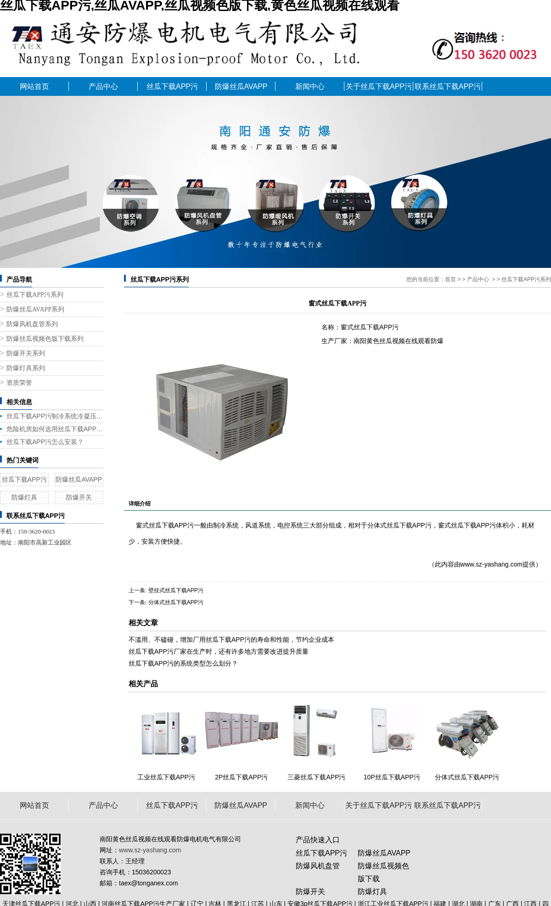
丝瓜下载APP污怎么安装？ (45, 441)
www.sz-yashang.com (492, 564)
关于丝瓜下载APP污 (379, 86)
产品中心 (103, 86)
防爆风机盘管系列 (32, 324)
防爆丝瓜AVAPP (241, 86)
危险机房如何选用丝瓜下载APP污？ (54, 429)
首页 (450, 279)
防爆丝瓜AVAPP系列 (35, 309)
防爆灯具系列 (25, 368)
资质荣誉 (19, 382)
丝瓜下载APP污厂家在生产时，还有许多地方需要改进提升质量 (219, 651)
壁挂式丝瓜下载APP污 (175, 590)
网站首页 (34, 86)
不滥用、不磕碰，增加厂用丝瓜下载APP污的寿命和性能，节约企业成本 (231, 639)
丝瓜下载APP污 (172, 86)
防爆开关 (79, 497)
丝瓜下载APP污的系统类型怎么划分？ (183, 663)
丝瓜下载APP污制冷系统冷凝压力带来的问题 (54, 416)
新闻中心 (310, 86)
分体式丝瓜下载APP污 (175, 602)
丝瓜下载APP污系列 (34, 294)
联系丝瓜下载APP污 (448, 86)
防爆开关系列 (25, 353)
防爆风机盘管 (318, 866)
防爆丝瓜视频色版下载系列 (45, 338)
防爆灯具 (24, 497)
